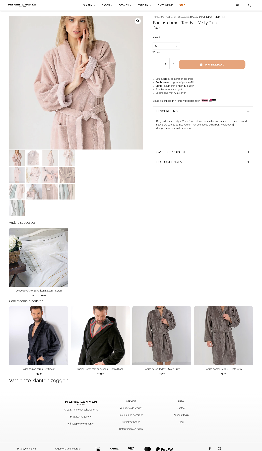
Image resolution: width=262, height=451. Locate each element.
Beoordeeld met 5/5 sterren (171, 93)
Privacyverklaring (26, 448)
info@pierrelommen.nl (82, 423)
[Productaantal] (165, 63)
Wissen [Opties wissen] (156, 52)
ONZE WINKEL (166, 5)
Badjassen (166, 17)
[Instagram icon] (218, 448)
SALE (182, 5)
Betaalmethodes (131, 422)
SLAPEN (89, 5)
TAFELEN (145, 5)
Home (156, 17)
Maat (157, 37)
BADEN (108, 5)
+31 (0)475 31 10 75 (82, 416)
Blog (181, 422)
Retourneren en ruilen (131, 429)
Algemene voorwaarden (68, 448)
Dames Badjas (181, 17)
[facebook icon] (211, 448)
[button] (138, 21)
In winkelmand (214, 64)
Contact (181, 408)
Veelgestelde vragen (131, 408)
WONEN (126, 5)
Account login (181, 415)
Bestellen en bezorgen (131, 415)
